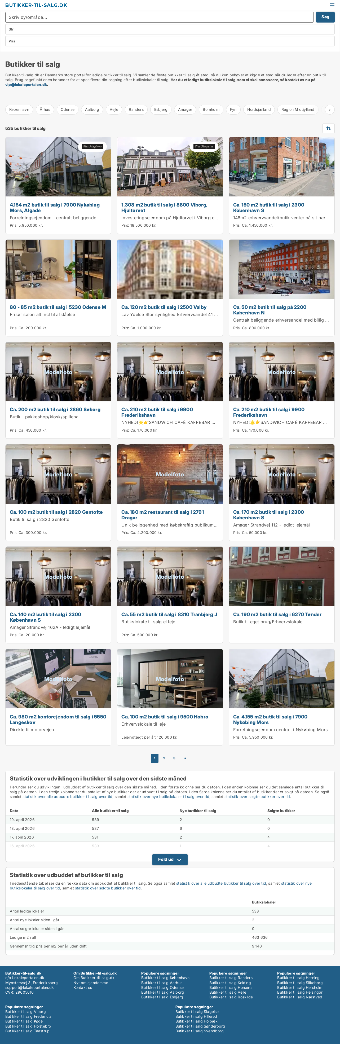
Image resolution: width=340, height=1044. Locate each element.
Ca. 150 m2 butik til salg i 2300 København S (268, 207)
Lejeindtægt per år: (138, 737)
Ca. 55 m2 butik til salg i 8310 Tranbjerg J (169, 614)
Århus (45, 109)
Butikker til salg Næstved (299, 997)
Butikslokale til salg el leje (148, 621)
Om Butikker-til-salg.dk (94, 977)
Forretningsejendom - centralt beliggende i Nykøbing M (68, 217)
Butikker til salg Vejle (227, 992)
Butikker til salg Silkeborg (300, 982)
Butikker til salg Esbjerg (162, 997)
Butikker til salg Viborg (25, 1011)
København (19, 109)
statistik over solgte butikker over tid (257, 796)
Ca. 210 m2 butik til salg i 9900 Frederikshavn (157, 412)
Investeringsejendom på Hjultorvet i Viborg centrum (175, 217)
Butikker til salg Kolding (230, 982)
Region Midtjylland (298, 109)
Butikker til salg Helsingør (299, 992)
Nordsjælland (259, 109)
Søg (325, 16)
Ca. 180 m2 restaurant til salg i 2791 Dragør (162, 514)
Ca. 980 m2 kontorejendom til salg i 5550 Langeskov (58, 719)
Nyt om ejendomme (90, 982)
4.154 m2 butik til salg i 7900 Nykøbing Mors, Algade (55, 207)
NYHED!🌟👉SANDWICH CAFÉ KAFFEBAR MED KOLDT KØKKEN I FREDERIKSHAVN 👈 (211, 422)
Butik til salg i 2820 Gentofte (39, 519)
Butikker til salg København (165, 977)
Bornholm (211, 109)
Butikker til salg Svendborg (199, 1031)
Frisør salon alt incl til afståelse (42, 314)
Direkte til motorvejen (32, 729)
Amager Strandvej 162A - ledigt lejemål (50, 627)
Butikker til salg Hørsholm (299, 987)
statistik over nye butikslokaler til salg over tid (168, 796)
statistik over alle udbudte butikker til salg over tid (67, 796)
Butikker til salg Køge (24, 1021)
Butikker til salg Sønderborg (200, 1026)
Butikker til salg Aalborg (162, 992)
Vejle (114, 109)
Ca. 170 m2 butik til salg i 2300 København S (268, 514)
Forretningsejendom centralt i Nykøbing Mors (280, 729)
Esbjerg (160, 109)
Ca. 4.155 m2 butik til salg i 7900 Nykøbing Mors (270, 719)
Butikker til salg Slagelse (197, 1011)
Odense (67, 109)
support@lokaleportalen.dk (29, 987)
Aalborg (92, 109)
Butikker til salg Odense (162, 987)
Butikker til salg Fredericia (28, 1016)
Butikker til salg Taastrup (27, 1031)
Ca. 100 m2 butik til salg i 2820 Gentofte (56, 512)
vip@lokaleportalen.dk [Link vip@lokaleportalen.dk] (26, 84)
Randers (136, 109)
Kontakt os (82, 987)
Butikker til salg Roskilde (231, 997)
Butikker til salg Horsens (230, 987)
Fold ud (166, 859)
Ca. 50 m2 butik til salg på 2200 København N (269, 309)
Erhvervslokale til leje (143, 724)
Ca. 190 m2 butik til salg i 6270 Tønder (277, 614)
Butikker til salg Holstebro (28, 1026)
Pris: (14, 225)
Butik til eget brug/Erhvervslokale (268, 621)
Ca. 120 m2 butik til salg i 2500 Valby (164, 307)
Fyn (233, 109)
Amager (185, 109)
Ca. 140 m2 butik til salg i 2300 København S (45, 617)
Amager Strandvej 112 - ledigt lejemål (271, 525)
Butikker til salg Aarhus (161, 982)
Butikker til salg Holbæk (196, 1021)
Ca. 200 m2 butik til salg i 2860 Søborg (55, 409)
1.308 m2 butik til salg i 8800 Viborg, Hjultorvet (164, 207)
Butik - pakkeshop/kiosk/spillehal (45, 416)
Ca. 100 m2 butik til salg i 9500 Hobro (164, 717)
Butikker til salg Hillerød (196, 1016)
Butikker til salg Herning (298, 977)
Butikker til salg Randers (231, 977)
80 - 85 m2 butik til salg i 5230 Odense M (58, 307)
